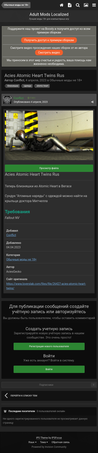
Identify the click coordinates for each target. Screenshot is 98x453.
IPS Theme (42, 437)
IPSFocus (57, 437)
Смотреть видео (49, 52)
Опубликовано (31, 102)
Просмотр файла (49, 168)
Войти (48, 369)
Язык (32, 442)
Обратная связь (61, 442)
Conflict (19, 80)
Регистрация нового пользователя (49, 346)
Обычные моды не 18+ (66, 80)
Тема (44, 442)
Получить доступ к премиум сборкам (49, 40)
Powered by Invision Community (49, 447)
